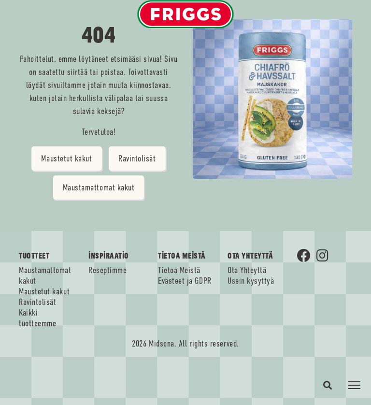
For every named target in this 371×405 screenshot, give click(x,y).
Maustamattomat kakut (99, 187)
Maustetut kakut (66, 158)
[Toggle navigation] (354, 385)
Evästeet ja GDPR (185, 280)
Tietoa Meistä (179, 270)
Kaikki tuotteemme (37, 318)
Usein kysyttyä (251, 280)
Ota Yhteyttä (247, 270)
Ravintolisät (137, 158)
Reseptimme (107, 270)
